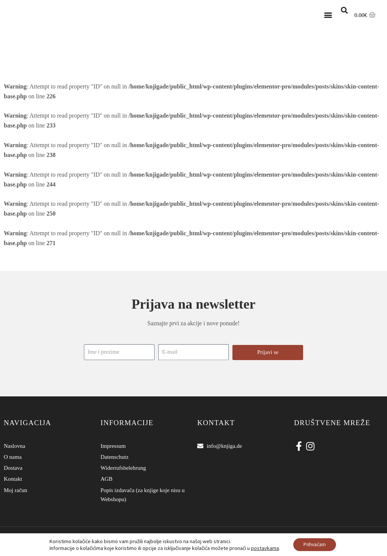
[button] (328, 15)
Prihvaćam (314, 544)
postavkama (263, 547)
